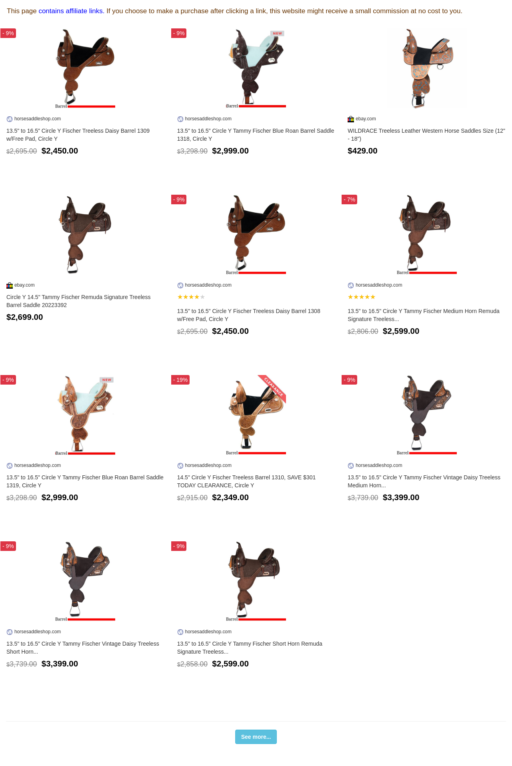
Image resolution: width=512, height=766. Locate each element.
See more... (256, 737)
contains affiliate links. (71, 11)
